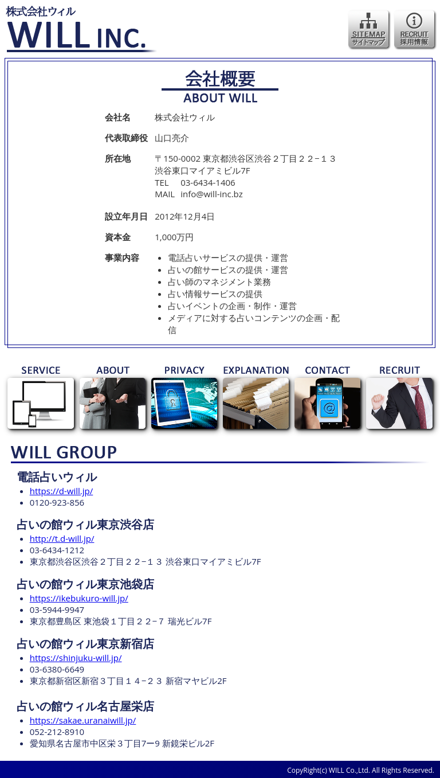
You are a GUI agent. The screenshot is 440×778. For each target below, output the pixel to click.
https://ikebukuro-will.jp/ (79, 598)
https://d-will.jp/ (61, 490)
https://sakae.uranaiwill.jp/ (83, 720)
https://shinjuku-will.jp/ (76, 657)
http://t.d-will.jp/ (62, 538)
